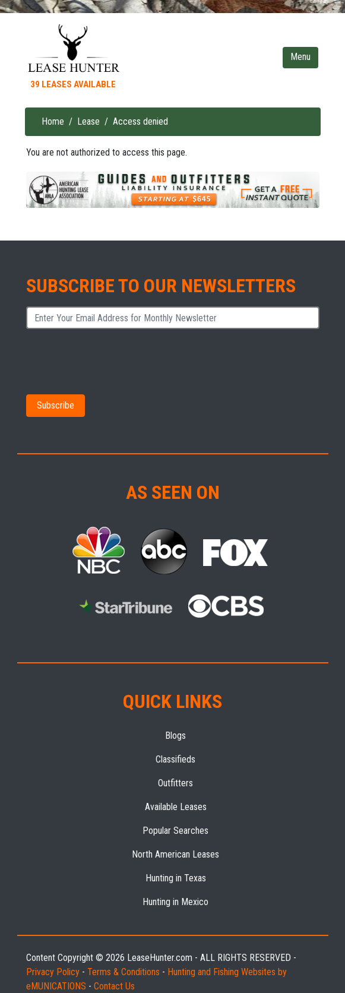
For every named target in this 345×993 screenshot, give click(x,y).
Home (53, 121)
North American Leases (175, 854)
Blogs (175, 735)
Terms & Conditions (123, 972)
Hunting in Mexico (175, 901)
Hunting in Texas (175, 878)
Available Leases (176, 806)
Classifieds (175, 759)
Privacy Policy (53, 972)
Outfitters (175, 783)
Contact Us (114, 986)
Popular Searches (175, 830)
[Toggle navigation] (300, 57)
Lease (88, 121)
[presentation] (116, 362)
